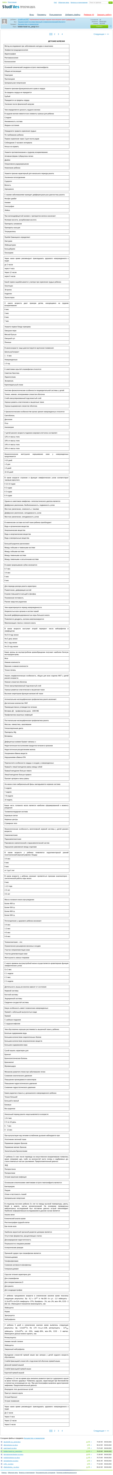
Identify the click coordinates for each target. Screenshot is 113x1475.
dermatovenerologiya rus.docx (13, 1454)
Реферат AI (89, 15)
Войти (5, 2)
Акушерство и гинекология (28, 24)
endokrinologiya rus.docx (12, 1457)
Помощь (4, 1472)
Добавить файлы (72, 15)
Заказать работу (104, 15)
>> (108, 34)
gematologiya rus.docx (11, 1461)
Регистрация (12, 2)
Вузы (31, 15)
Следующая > (100, 34)
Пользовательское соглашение (45, 1472)
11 (87, 1457)
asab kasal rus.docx (10, 1448)
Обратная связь (63, 2)
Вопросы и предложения (79, 2)
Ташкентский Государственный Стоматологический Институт (41, 22)
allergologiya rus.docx (11, 1445)
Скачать (99, 26)
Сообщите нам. (70, 19)
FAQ (55, 2)
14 (87, 1467)
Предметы (41, 15)
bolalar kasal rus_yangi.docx (13, 1451)
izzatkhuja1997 (23, 19)
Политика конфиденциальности (66, 1472)
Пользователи (55, 15)
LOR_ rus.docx (8, 1464)
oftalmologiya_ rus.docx (11, 1467)
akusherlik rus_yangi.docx (12, 1442)
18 (87, 1454)
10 (87, 1442)
